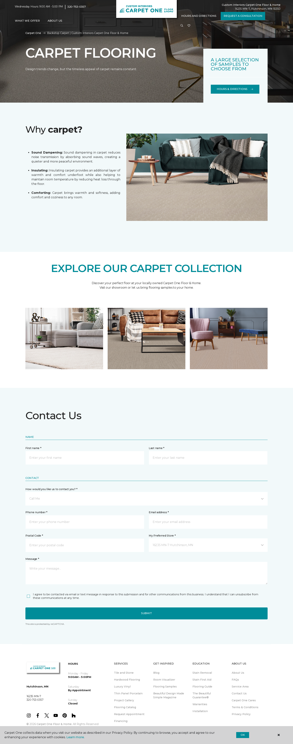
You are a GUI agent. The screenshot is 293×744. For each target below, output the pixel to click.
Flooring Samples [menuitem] (165, 686)
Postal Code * (34, 535)
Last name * (156, 448)
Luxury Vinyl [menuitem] (122, 686)
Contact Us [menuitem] (239, 693)
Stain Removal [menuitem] (202, 672)
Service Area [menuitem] (240, 686)
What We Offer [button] (27, 20)
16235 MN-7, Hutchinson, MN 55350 (257, 8)
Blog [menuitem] (156, 672)
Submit (146, 613)
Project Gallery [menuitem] (124, 700)
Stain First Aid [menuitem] (201, 679)
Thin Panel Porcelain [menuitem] (128, 693)
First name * (33, 448)
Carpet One (33, 33)
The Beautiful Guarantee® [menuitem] (201, 695)
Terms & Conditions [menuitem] (245, 707)
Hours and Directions (198, 16)
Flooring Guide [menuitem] (202, 686)
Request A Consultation (243, 16)
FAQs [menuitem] (235, 679)
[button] (181, 26)
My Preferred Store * (162, 535)
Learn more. (75, 737)
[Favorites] (188, 26)
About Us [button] (55, 20)
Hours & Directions (235, 89)
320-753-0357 (76, 6)
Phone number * (36, 512)
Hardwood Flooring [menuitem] (127, 679)
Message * (32, 559)
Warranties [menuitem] (199, 704)
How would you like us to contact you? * (51, 489)
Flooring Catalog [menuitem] (125, 707)
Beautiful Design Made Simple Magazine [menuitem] (168, 695)
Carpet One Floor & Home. (54, 724)
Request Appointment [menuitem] (129, 714)
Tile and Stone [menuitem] (124, 672)
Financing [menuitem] (120, 721)
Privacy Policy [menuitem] (241, 714)
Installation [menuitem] (200, 711)
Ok (243, 735)
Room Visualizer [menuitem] (164, 679)
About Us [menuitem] (238, 672)
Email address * (159, 512)
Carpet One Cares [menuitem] (244, 700)
